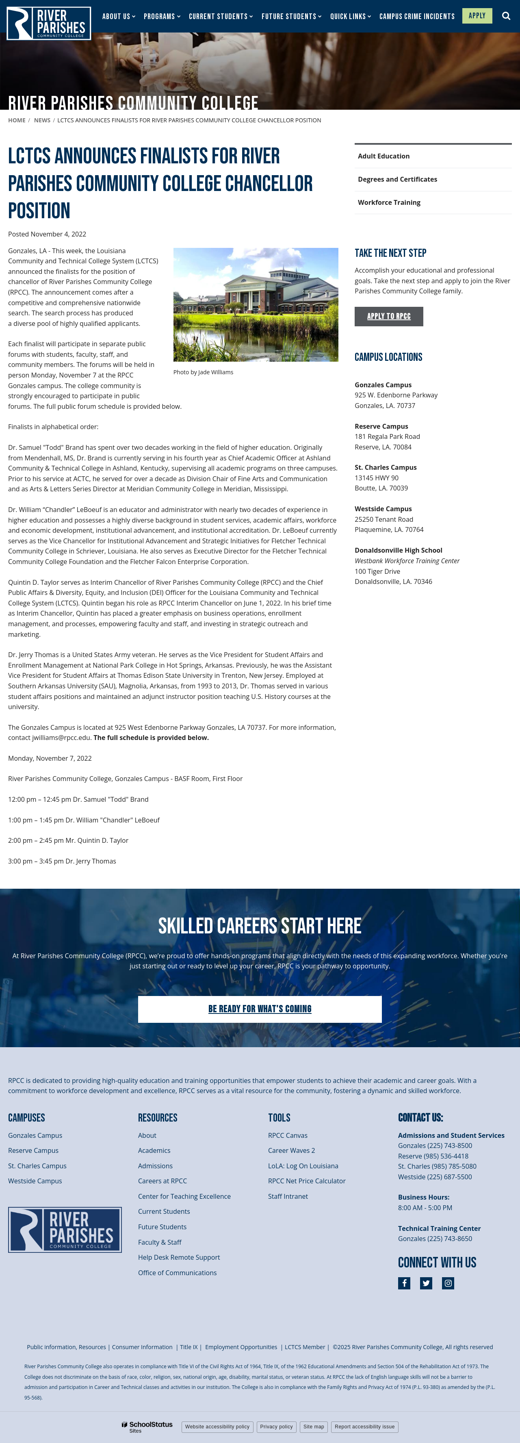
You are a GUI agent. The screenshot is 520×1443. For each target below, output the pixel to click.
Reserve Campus (33, 1150)
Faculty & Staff (159, 1242)
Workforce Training (389, 202)
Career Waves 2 (291, 1150)
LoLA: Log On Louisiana (303, 1165)
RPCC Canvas (288, 1135)
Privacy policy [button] (276, 1427)
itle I (188, 1347)
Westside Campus (35, 1180)
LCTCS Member (305, 1347)
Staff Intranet (288, 1196)
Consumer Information (143, 1347)
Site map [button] (313, 1427)
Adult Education (384, 156)
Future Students (162, 1226)
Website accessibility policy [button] (217, 1427)
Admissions (155, 1165)
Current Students (164, 1211)
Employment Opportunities (241, 1347)
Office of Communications (177, 1272)
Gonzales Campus (35, 1135)
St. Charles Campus (37, 1165)
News (42, 120)
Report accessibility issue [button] (365, 1427)
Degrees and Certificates (397, 179)
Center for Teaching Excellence (184, 1196)
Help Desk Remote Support (179, 1257)
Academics (154, 1150)
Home (17, 120)
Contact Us (419, 1118)
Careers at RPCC (162, 1180)
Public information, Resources (66, 1347)
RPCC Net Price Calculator (307, 1180)
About (147, 1135)
